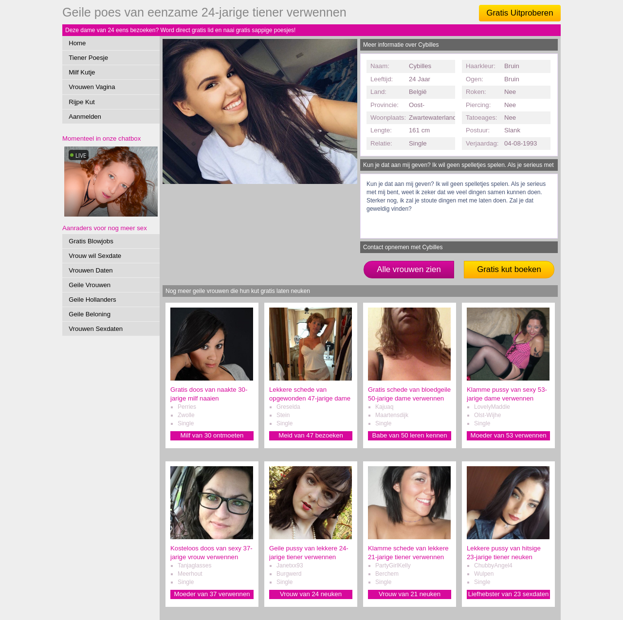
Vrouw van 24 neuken (311, 594)
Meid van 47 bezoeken (310, 435)
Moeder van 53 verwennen (508, 435)
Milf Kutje (82, 72)
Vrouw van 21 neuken (409, 594)
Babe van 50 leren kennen (409, 435)
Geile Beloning (89, 314)
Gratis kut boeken (509, 269)
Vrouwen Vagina (92, 87)
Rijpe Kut (82, 102)
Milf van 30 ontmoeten (212, 435)
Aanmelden (85, 116)
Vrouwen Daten (90, 270)
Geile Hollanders (92, 299)
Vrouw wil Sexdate (95, 255)
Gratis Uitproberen (519, 13)
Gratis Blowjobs (91, 241)
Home (77, 43)
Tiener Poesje (88, 57)
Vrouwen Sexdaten (96, 328)
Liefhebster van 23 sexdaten (508, 594)
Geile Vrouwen (89, 285)
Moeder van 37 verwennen (212, 594)
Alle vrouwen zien (409, 269)
